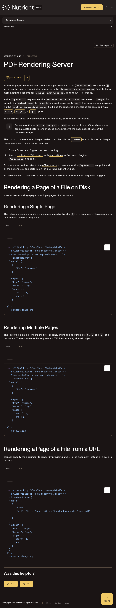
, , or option (24, 111)
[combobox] (26, 78)
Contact (58, 603)
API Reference (84, 92)
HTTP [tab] (21, 226)
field (32, 107)
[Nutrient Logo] (22, 7)
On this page (104, 45)
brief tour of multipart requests (77, 175)
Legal (67, 603)
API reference (49, 165)
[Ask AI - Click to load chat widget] (107, 599)
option (80, 139)
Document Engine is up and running (37, 150)
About (48, 603)
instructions (56, 155)
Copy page (13, 78)
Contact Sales (91, 7)
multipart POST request (30, 155)
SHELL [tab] (9, 226)
